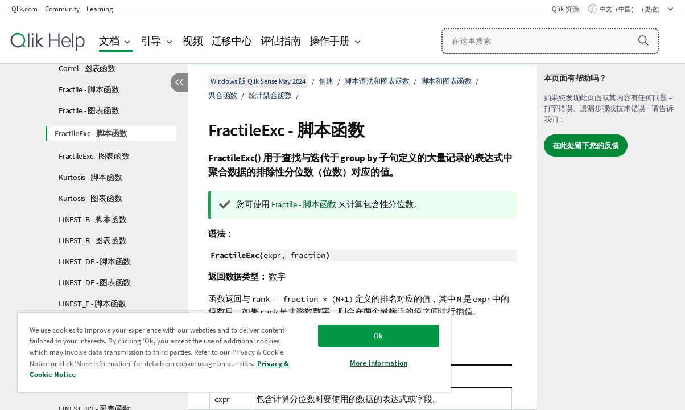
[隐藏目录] (179, 82)
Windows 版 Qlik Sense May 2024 (258, 81)
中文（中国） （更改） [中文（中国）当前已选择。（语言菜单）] (632, 9)
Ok (348, 336)
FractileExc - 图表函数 (94, 156)
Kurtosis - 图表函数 (90, 198)
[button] (643, 40)
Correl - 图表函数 (87, 68)
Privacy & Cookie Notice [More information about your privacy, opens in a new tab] (129, 374)
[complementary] (611, 237)
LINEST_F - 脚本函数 (92, 303)
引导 (151, 40)
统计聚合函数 (270, 95)
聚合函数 (222, 95)
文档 (109, 40)
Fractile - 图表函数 (89, 110)
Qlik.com (24, 9)
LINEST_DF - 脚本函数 (95, 261)
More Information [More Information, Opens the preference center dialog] (349, 363)
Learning (99, 9)
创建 (326, 81)
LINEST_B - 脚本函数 (92, 219)
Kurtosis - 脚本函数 (90, 177)
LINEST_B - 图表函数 (92, 240)
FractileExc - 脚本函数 (91, 133)
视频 (193, 40)
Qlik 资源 (565, 9)
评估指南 (281, 40)
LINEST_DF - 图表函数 (95, 282)
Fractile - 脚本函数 (89, 89)
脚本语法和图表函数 (377, 81)
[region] (216, 351)
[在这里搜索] (550, 41)
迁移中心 (232, 40)
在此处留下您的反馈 (585, 145)
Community (62, 9)
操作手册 (330, 40)
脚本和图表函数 (446, 81)
